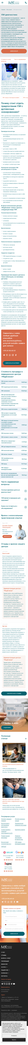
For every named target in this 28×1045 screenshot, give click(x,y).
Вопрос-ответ (6, 958)
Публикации (5, 961)
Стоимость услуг (6, 59)
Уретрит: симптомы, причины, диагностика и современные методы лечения (13, 801)
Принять (14, 1039)
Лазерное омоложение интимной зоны (19, 837)
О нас (3, 952)
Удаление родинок (20, 829)
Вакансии (4, 964)
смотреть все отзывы (14, 693)
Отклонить (14, 1035)
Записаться (14, 933)
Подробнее (7, 727)
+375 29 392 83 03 (9, 350)
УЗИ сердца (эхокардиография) (11, 97)
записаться (14, 51)
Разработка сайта (5, 1010)
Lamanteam (14, 1010)
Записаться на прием (12, 363)
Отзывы (3, 955)
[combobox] (6, 924)
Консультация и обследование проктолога (5, 825)
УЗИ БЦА (3, 846)
